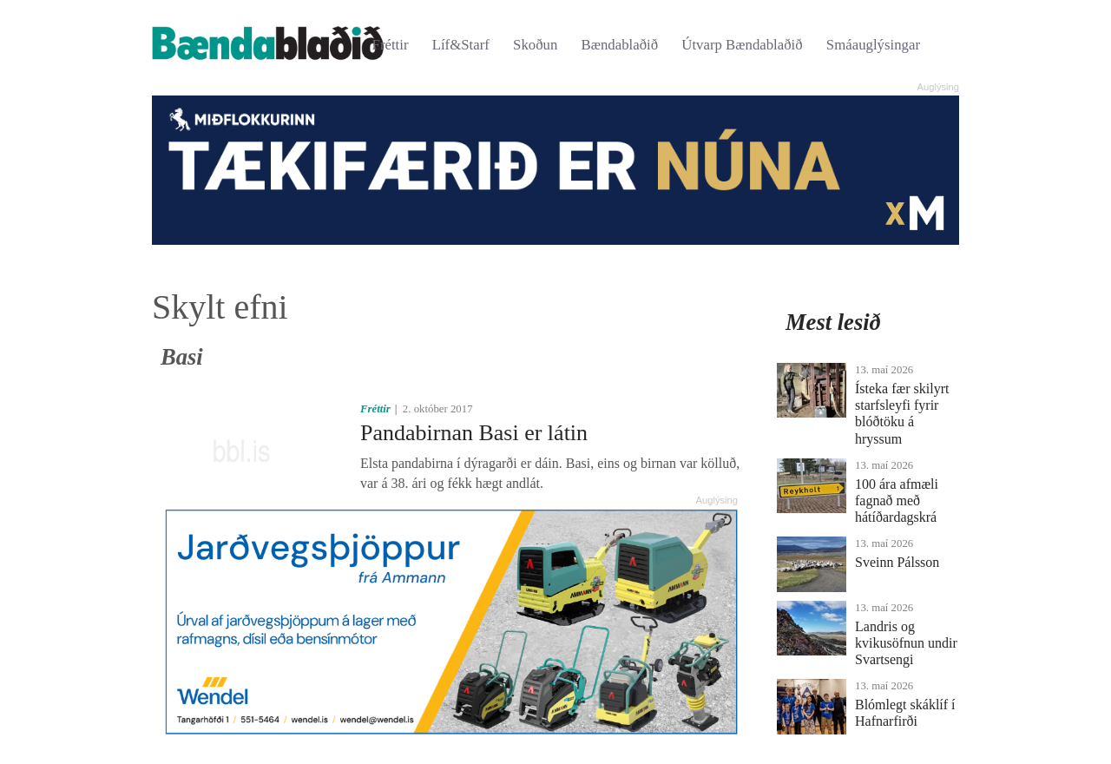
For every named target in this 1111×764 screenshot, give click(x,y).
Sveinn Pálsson (897, 562)
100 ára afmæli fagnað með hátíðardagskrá (896, 500)
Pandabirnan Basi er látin (474, 432)
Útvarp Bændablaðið (741, 44)
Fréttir (390, 44)
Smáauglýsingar (873, 44)
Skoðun (535, 44)
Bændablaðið (620, 44)
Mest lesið (833, 322)
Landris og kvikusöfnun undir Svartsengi (906, 643)
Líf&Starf (461, 44)
